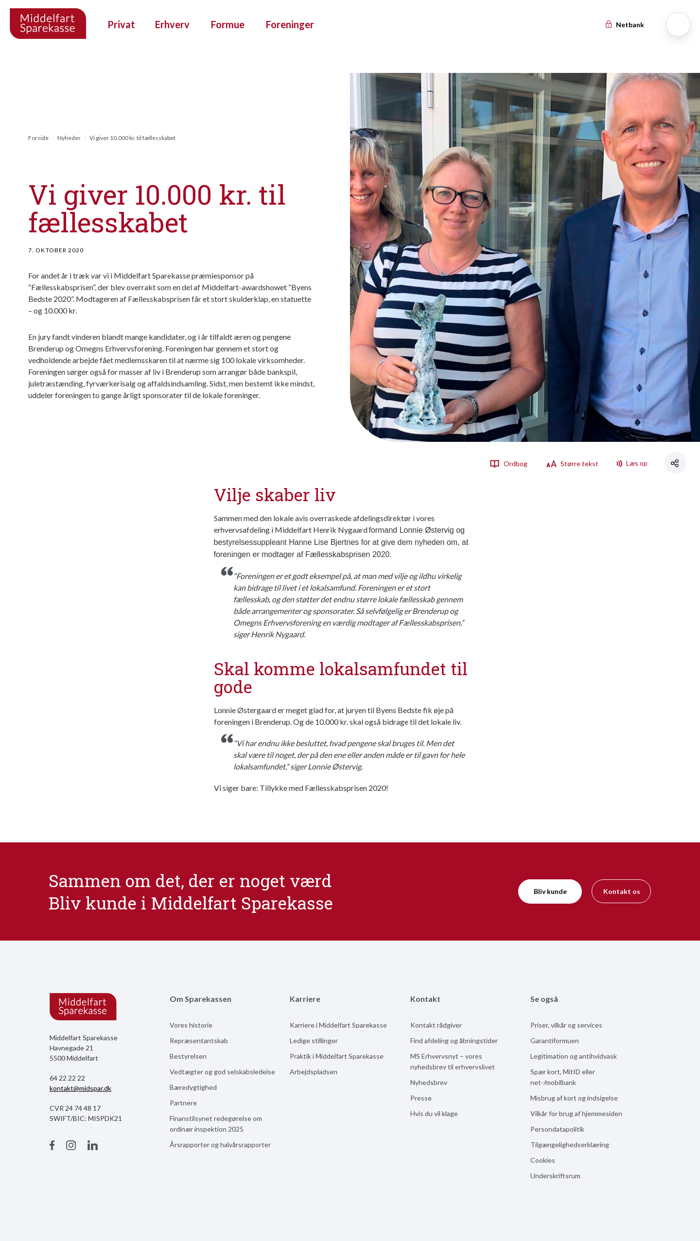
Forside (38, 137)
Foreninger (290, 24)
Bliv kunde (550, 891)
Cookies (542, 1160)
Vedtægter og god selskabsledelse (222, 1071)
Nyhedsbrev (428, 1082)
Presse (421, 1098)
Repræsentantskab (199, 1040)
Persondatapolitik (557, 1129)
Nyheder (69, 137)
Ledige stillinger (314, 1040)
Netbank (624, 24)
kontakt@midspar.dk (80, 1088)
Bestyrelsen (188, 1056)
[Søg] (678, 24)
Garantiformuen (554, 1040)
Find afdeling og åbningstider (454, 1040)
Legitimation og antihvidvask (573, 1056)
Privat (121, 24)
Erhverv (172, 24)
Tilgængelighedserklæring (569, 1144)
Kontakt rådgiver (436, 1025)
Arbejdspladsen (313, 1071)
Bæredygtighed (193, 1087)
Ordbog (508, 463)
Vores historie (191, 1025)
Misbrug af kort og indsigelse (574, 1098)
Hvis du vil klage (434, 1113)
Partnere (183, 1103)
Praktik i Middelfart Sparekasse (337, 1056)
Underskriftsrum (555, 1175)
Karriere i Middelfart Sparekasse (338, 1025)
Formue (228, 24)
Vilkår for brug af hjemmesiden (576, 1113)
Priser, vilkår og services (566, 1025)
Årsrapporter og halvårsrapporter (220, 1144)
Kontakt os (621, 891)
